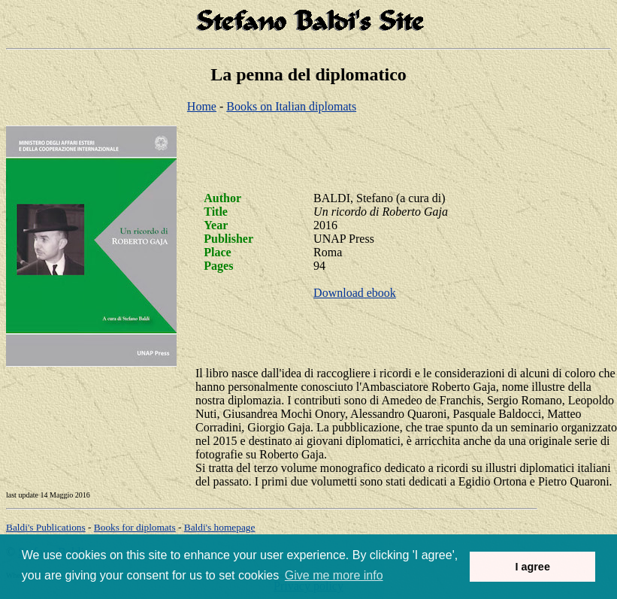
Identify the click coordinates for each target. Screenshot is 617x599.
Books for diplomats (135, 527)
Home (201, 106)
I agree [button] (532, 567)
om (220, 527)
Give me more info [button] (334, 575)
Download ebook (354, 292)
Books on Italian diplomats (291, 106)
